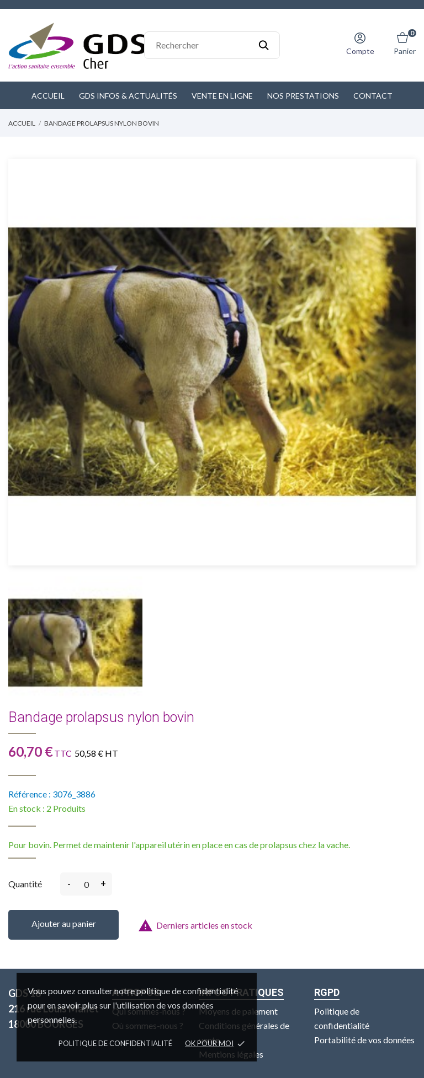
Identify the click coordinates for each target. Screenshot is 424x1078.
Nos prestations (303, 95)
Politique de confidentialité (115, 1043)
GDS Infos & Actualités (128, 95)
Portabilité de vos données (364, 1039)
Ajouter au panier (63, 923)
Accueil (48, 95)
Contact (373, 95)
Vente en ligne (222, 95)
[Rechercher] (212, 45)
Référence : (29, 794)
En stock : (26, 808)
